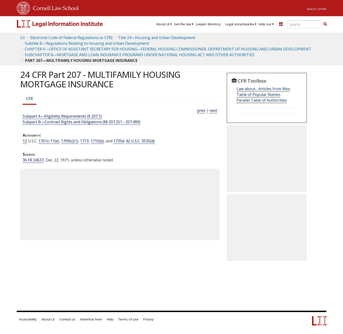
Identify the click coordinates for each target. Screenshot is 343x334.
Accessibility (28, 319)
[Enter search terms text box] (304, 24)
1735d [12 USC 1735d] (118, 141)
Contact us (67, 319)
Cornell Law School (54, 7)
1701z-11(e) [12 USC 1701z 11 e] (48, 141)
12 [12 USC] (25, 141)
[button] (325, 24)
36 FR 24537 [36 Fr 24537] (33, 160)
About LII (162, 24)
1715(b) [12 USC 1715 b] (97, 141)
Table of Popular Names (258, 94)
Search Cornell (316, 9)
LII (22, 37)
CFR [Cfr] (29, 98)
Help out (265, 24)
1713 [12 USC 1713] (84, 141)
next (213, 110)
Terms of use (128, 319)
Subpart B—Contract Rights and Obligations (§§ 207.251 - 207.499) (81, 122)
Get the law (182, 24)
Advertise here (91, 319)
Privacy (148, 319)
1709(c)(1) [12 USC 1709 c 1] (69, 141)
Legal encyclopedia (239, 24)
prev (201, 110)
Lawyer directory (208, 24)
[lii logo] (70, 23)
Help (110, 319)
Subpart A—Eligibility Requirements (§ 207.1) (62, 116)
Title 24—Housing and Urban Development (156, 37)
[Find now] (325, 24)
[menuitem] (163, 24)
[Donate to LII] (281, 24)
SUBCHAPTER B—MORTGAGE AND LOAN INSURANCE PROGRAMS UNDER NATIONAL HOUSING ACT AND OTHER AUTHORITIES (139, 54)
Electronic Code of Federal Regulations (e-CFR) (71, 37)
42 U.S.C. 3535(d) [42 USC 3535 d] (140, 141)
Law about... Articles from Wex (263, 88)
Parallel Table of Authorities (262, 100)
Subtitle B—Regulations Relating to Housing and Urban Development (87, 43)
